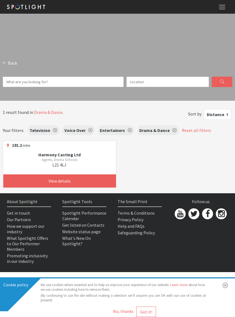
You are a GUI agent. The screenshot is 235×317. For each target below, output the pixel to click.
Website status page (81, 231)
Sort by (195, 114)
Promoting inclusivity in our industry (27, 258)
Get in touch (18, 213)
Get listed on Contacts (83, 225)
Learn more (178, 285)
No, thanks (123, 311)
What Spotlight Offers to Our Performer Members (27, 243)
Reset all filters (196, 130)
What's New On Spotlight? (76, 240)
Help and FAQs (131, 226)
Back (10, 63)
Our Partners (19, 219)
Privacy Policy (130, 219)
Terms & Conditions (136, 213)
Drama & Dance (48, 112)
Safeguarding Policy (136, 232)
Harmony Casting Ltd (59, 154)
